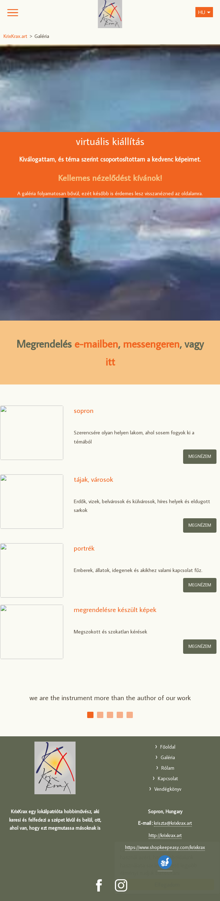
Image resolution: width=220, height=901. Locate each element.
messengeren (151, 343)
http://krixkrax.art (165, 835)
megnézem (199, 525)
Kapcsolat (168, 778)
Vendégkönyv (167, 789)
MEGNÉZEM (199, 456)
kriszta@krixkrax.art (173, 823)
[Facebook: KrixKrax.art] (99, 885)
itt (110, 361)
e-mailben (96, 343)
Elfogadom (160, 884)
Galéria (168, 757)
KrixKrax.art (110, 14)
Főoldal (167, 747)
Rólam (167, 768)
